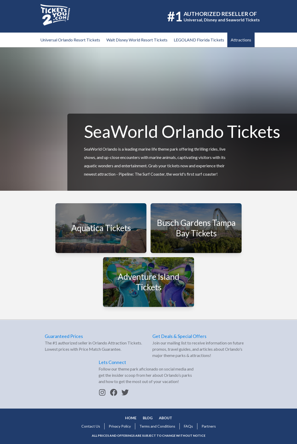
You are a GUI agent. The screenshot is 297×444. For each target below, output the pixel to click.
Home (131, 418)
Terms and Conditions (157, 426)
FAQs (188, 426)
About (165, 418)
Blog (148, 418)
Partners (209, 426)
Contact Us (90, 426)
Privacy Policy (120, 426)
